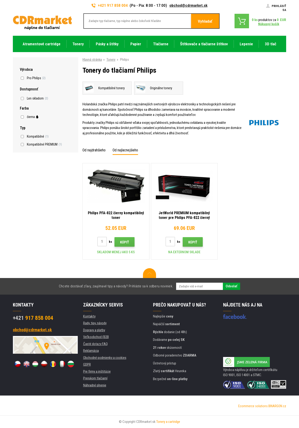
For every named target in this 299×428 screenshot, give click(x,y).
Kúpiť (124, 242)
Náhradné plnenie (94, 385)
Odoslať (231, 286)
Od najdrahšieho (94, 150)
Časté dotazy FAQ (95, 344)
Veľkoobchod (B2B (96, 337)
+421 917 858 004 (110, 5)
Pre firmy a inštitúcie (97, 371)
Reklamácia (91, 351)
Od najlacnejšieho (125, 150)
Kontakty (89, 316)
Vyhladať (205, 21)
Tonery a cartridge (168, 422)
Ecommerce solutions (253, 406)
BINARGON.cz (277, 406)
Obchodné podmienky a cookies (104, 358)
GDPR (87, 364)
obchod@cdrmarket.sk (188, 5)
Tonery (111, 59)
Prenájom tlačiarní (95, 378)
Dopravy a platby (94, 330)
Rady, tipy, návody (95, 323)
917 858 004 (33, 318)
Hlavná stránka (92, 59)
